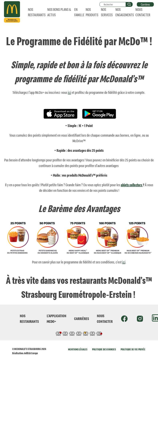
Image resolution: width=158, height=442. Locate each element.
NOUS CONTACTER (142, 12)
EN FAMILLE (79, 12)
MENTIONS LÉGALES (77, 349)
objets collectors (132, 184)
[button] (129, 4)
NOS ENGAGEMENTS (124, 12)
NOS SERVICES (107, 12)
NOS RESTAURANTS (37, 12)
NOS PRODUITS (92, 12)
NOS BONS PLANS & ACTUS (59, 12)
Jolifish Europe (31, 353)
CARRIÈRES (81, 318)
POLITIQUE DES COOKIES (104, 349)
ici (69, 92)
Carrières (145, 4)
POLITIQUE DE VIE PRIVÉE (133, 349)
